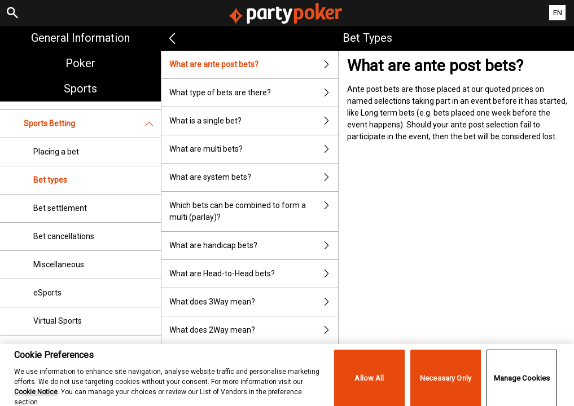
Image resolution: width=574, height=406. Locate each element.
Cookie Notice (36, 397)
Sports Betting (92, 124)
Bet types (50, 179)
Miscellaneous (58, 264)
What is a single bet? (253, 121)
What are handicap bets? (253, 245)
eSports (47, 292)
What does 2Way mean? (253, 330)
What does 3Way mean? (253, 302)
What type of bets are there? (253, 93)
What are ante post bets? (253, 64)
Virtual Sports (57, 320)
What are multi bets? (253, 149)
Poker (80, 63)
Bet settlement (60, 208)
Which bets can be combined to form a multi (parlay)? (253, 211)
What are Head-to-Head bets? (253, 274)
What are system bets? (253, 177)
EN (557, 12)
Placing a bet (56, 151)
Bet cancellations (63, 236)
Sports (80, 88)
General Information (80, 38)
